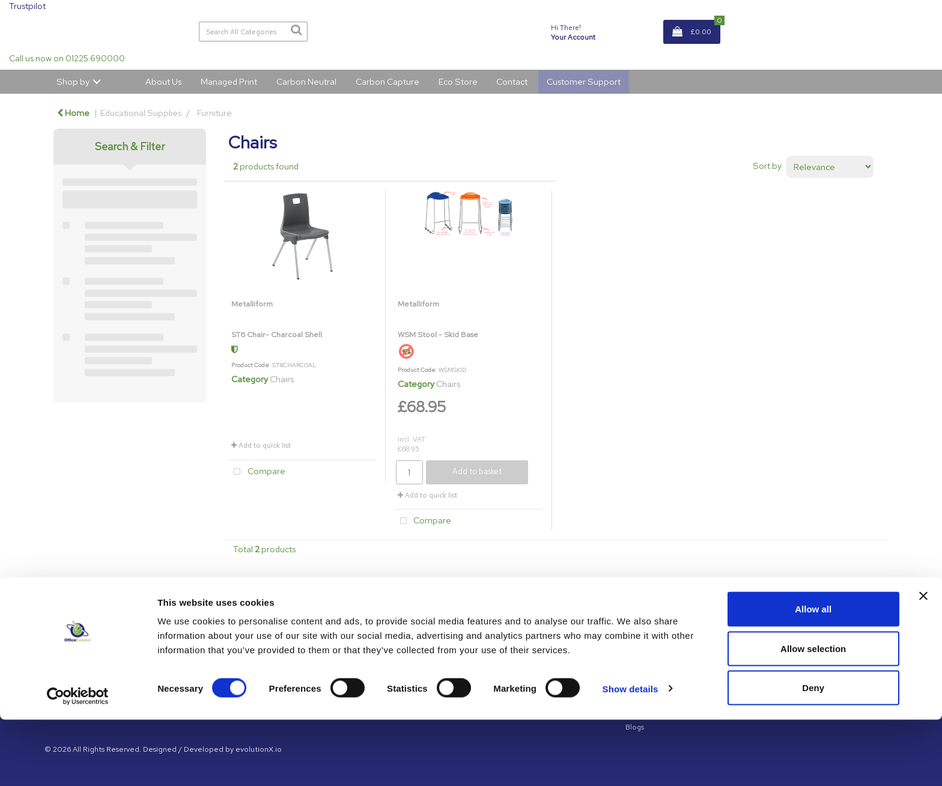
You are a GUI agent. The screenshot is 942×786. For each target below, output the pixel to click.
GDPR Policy (646, 633)
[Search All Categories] (253, 31)
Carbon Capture (387, 81)
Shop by (73, 81)
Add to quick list (261, 445)
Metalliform (252, 304)
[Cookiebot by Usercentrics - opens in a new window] (77, 763)
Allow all (813, 675)
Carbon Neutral (306, 81)
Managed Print (229, 81)
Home (73, 112)
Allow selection (813, 715)
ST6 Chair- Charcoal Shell (276, 334)
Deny (813, 754)
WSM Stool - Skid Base (438, 334)
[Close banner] (923, 662)
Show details (630, 755)
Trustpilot (27, 5)
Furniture (214, 112)
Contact (511, 81)
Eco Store (458, 81)
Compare (256, 472)
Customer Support (584, 81)
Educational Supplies (140, 112)
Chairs (282, 379)
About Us (163, 81)
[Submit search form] (296, 30)
